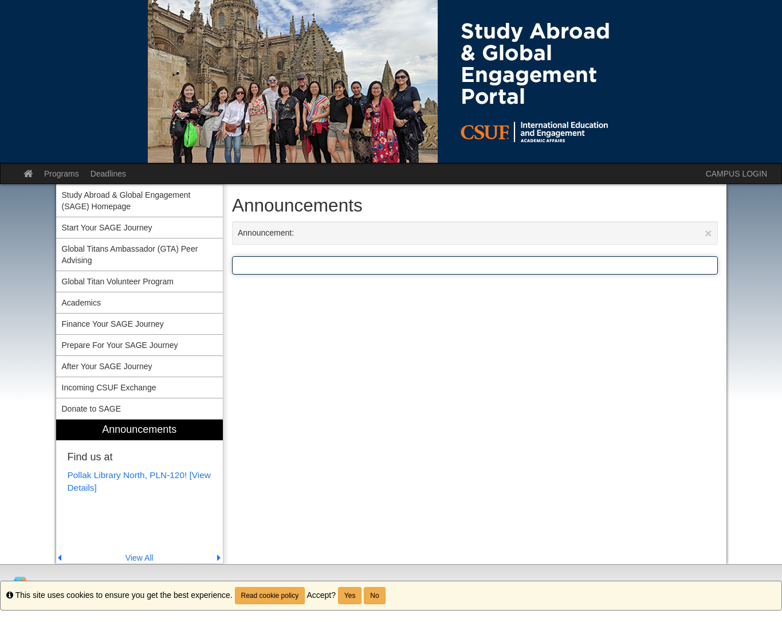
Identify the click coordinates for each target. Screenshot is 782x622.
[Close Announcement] (708, 233)
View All (139, 557)
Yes (350, 596)
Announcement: (475, 233)
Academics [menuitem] (81, 302)
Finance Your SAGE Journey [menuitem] (113, 323)
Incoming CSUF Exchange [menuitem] (109, 387)
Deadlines (108, 173)
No (374, 596)
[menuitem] (139, 492)
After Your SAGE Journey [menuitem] (107, 366)
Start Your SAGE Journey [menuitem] (107, 227)
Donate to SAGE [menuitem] (91, 408)
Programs (61, 173)
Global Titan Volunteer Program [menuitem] (118, 281)
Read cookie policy (270, 596)
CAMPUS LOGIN (736, 173)
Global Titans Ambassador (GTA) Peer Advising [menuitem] (130, 254)
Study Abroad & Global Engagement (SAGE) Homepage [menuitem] (126, 200)
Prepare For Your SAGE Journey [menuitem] (120, 345)
